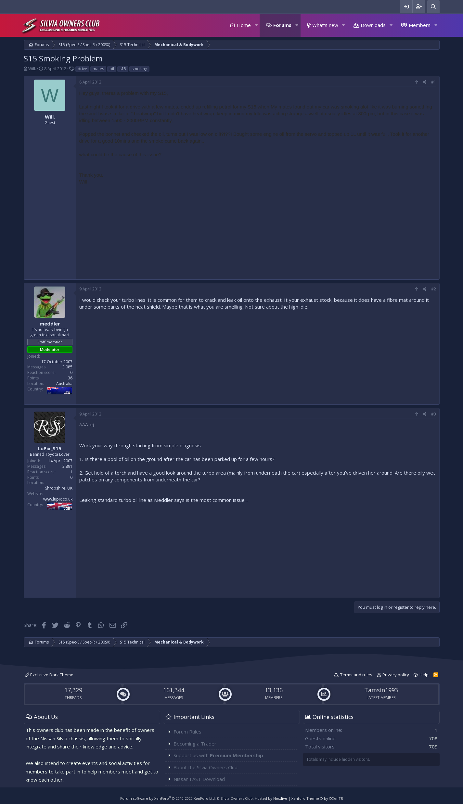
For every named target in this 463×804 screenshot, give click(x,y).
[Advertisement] (257, 230)
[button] (256, 25)
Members (420, 25)
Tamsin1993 (381, 690)
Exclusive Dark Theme (49, 675)
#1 (433, 82)
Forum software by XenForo (168, 798)
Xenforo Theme (317, 798)
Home (244, 25)
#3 (433, 414)
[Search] (433, 6)
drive (82, 68)
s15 (123, 68)
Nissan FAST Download (199, 779)
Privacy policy (395, 675)
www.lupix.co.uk (57, 499)
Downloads (373, 25)
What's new (325, 25)
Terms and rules (356, 675)
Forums (282, 25)
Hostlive (280, 798)
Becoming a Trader (195, 743)
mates (98, 68)
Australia (64, 383)
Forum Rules (187, 731)
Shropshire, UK (58, 488)
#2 (433, 289)
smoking (139, 68)
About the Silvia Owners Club (206, 767)
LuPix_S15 (49, 448)
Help (424, 675)
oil (111, 68)
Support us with (218, 755)
